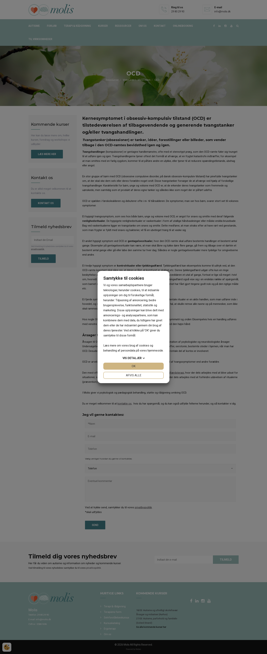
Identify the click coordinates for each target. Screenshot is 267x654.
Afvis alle (133, 375)
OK (133, 366)
